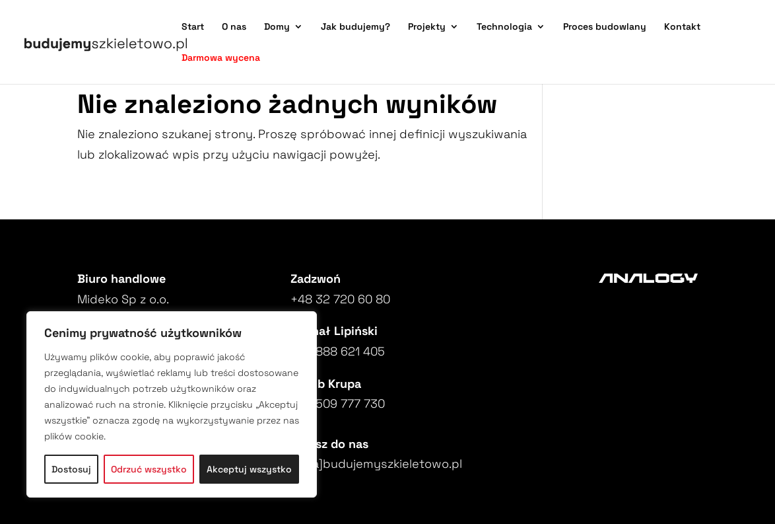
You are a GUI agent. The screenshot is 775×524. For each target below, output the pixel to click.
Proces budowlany (604, 27)
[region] (171, 404)
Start (193, 27)
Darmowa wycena (221, 58)
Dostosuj (71, 469)
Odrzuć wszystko (149, 469)
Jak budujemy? (355, 27)
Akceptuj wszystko (249, 469)
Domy (277, 27)
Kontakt (682, 27)
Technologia (504, 27)
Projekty (427, 27)
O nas (234, 27)
